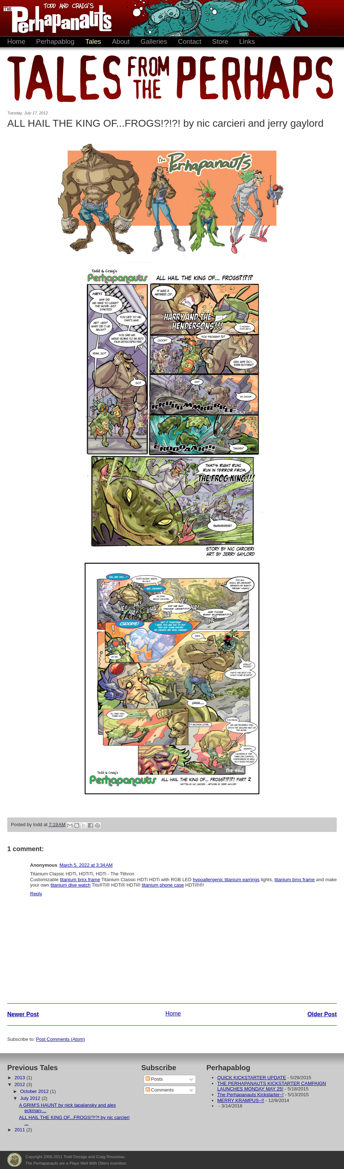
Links (247, 41)
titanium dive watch (70, 885)
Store (220, 41)
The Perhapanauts (54, 18)
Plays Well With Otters (14, 1160)
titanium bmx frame (80, 879)
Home (16, 41)
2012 (20, 1084)
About (121, 41)
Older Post (322, 1014)
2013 (20, 1077)
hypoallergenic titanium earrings (226, 879)
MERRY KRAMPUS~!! (240, 1100)
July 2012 (31, 1098)
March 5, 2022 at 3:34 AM (86, 865)
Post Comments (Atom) (60, 1039)
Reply (36, 893)
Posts (154, 1079)
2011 (20, 1129)
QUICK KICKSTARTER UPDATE (251, 1077)
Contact (189, 41)
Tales (93, 41)
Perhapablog (55, 41)
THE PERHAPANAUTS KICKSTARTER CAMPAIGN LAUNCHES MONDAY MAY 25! (271, 1086)
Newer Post (23, 1014)
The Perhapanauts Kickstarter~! (250, 1094)
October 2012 (35, 1091)
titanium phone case (163, 885)
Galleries (153, 41)
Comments (160, 1090)
